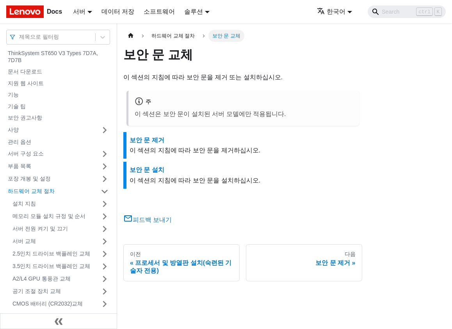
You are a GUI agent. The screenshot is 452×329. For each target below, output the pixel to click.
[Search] (407, 11)
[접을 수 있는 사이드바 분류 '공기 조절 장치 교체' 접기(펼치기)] (104, 291)
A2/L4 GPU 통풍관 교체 (41, 278)
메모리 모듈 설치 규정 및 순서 (48, 216)
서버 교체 (24, 241)
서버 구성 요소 (26, 153)
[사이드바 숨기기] (58, 321)
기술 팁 (17, 106)
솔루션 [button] (193, 11)
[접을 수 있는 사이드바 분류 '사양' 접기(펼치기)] (104, 130)
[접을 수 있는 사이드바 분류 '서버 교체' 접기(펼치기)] (104, 241)
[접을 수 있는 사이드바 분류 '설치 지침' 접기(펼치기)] (104, 204)
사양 (13, 130)
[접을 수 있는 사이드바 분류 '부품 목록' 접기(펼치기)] (104, 166)
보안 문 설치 (147, 169)
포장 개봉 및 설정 (29, 178)
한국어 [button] (331, 11)
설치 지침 (24, 203)
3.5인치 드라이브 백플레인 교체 (51, 266)
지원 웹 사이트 (26, 83)
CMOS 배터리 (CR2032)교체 (47, 303)
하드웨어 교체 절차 (31, 191)
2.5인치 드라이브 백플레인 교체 (51, 253)
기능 (13, 94)
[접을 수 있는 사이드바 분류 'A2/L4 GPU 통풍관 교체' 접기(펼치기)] (104, 279)
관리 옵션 (19, 142)
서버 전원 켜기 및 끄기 (40, 228)
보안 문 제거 (147, 140)
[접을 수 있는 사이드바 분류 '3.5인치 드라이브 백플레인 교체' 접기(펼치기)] (104, 266)
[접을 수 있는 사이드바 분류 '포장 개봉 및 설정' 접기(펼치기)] (104, 179)
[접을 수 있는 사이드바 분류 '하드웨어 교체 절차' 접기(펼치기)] (104, 191)
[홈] (130, 36)
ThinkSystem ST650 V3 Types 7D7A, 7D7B (53, 56)
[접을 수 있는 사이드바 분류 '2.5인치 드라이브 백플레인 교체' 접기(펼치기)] (104, 254)
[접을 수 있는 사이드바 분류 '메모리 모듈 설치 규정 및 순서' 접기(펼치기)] (104, 216)
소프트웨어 (159, 11)
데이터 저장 (117, 11)
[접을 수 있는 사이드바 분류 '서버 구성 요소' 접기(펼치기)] (104, 154)
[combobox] (20, 36)
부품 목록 (19, 166)
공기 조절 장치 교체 (36, 291)
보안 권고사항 (25, 117)
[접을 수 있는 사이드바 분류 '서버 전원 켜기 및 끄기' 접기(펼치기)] (104, 229)
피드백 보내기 (147, 219)
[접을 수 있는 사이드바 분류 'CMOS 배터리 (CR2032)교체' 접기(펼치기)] (104, 304)
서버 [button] (79, 11)
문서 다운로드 (25, 71)
